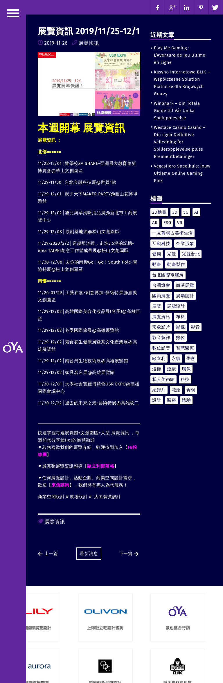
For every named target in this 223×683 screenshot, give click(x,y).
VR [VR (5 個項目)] (179, 222)
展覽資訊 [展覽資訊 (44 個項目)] (161, 316)
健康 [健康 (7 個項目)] (156, 254)
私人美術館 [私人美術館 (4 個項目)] (163, 379)
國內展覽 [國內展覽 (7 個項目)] (161, 295)
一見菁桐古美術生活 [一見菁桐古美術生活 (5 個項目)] (172, 233)
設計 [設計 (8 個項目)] (156, 400)
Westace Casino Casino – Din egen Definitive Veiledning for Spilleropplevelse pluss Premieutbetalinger (179, 142)
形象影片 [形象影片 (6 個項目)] (161, 327)
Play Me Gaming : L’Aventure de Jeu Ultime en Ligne (179, 55)
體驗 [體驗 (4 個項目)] (186, 400)
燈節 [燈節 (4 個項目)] (156, 369)
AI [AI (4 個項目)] (196, 212)
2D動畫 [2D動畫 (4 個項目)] (159, 212)
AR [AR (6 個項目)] (155, 222)
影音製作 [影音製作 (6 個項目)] (161, 337)
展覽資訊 (55, 522)
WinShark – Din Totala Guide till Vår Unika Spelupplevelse (177, 110)
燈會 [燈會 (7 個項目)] (190, 358)
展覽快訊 (89, 43)
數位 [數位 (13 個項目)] (180, 337)
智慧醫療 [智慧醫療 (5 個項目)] (185, 348)
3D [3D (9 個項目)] (174, 212)
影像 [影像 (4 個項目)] (180, 327)
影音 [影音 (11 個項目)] (195, 327)
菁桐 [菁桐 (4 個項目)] (190, 389)
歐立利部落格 (100, 466)
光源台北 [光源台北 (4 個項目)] (191, 254)
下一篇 (129, 553)
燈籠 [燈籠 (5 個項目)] (171, 369)
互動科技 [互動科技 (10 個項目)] (161, 243)
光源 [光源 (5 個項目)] (171, 254)
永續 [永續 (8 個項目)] (176, 358)
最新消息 (89, 553)
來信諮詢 (60, 485)
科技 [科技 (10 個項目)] (185, 379)
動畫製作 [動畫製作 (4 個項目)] (176, 264)
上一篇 (48, 553)
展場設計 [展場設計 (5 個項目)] (185, 295)
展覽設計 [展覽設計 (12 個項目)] (176, 306)
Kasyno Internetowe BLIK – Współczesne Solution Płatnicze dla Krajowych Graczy (182, 82)
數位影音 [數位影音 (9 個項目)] (161, 348)
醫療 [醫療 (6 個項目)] (171, 400)
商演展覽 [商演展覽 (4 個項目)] (185, 285)
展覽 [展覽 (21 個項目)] (156, 306)
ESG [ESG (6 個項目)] (167, 222)
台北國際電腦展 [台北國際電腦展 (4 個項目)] (168, 274)
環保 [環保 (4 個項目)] (186, 369)
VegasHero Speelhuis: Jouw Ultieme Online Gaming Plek (182, 173)
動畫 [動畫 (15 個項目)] (156, 264)
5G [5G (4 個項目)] (185, 212)
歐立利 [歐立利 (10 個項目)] (159, 358)
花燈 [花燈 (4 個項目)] (176, 389)
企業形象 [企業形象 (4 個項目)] (185, 243)
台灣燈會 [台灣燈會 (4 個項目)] (161, 285)
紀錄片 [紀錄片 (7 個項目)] (159, 389)
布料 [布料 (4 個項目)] (180, 316)
